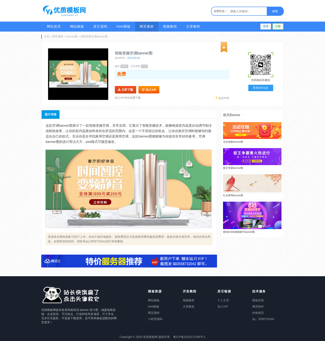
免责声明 (222, 98)
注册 (278, 26)
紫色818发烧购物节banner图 (239, 232)
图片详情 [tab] (50, 114)
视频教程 (170, 26)
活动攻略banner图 (233, 141)
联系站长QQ (260, 87)
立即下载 (125, 89)
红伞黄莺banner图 (233, 195)
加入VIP (149, 89)
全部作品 (219, 11)
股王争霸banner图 (233, 168)
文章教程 (193, 26)
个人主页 (223, 300)
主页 (46, 36)
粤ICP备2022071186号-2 (189, 337)
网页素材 (147, 26)
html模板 (123, 26)
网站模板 (77, 26)
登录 (265, 26)
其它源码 (100, 26)
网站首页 (54, 26)
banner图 (71, 36)
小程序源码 (155, 319)
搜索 (275, 11)
